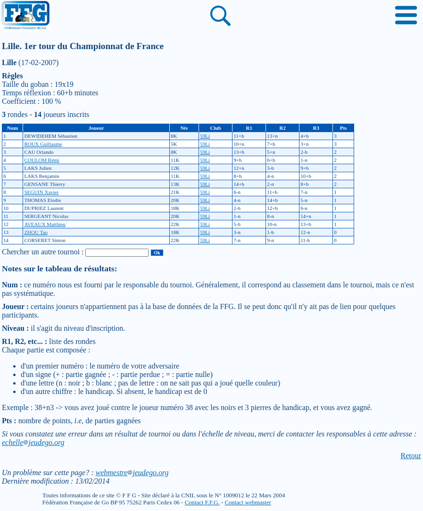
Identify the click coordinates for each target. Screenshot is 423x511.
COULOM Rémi (41, 160)
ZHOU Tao (35, 232)
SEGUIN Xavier (41, 192)
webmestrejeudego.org (131, 473)
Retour (410, 456)
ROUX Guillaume (43, 144)
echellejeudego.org (33, 442)
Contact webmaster (247, 502)
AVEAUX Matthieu (44, 224)
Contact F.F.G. (202, 502)
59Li (205, 136)
